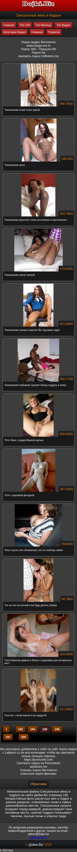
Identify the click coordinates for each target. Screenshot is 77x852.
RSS (44, 837)
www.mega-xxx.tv (38, 45)
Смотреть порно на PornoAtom (38, 763)
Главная (8, 25)
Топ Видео (63, 25)
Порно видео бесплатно (38, 42)
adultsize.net (38, 766)
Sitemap (35, 837)
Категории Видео (14, 32)
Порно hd (38, 52)
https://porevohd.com (38, 759)
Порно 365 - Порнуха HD (38, 49)
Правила (54, 32)
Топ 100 (25, 25)
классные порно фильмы (38, 773)
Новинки (37, 32)
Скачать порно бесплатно (38, 770)
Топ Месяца (43, 25)
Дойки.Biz (36, 844)
